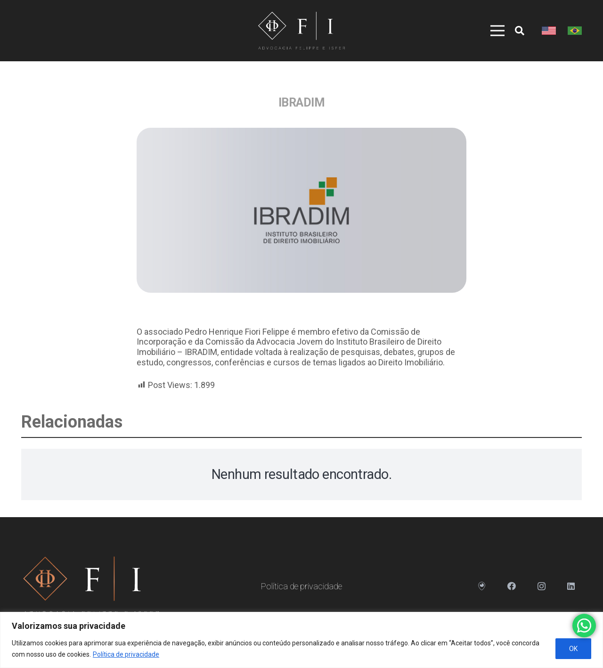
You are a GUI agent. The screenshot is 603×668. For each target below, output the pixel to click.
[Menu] (492, 30)
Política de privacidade (126, 654)
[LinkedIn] (571, 586)
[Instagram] (541, 586)
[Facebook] (511, 586)
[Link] (301, 30)
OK (573, 648)
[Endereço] (482, 586)
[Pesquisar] (519, 30)
